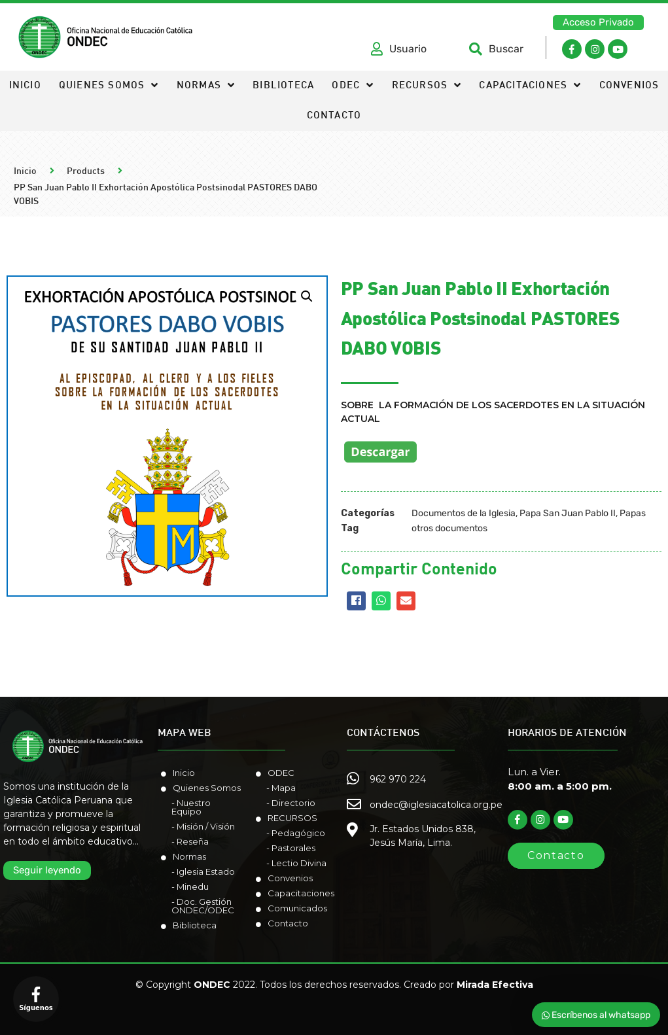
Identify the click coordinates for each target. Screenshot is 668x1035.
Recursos (427, 86)
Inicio (25, 85)
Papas (633, 513)
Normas (206, 86)
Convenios (629, 85)
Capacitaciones (530, 86)
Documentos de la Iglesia (464, 513)
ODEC (353, 86)
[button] (598, 22)
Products (86, 171)
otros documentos (449, 528)
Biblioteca (283, 85)
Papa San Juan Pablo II (567, 513)
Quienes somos (109, 86)
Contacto (334, 115)
